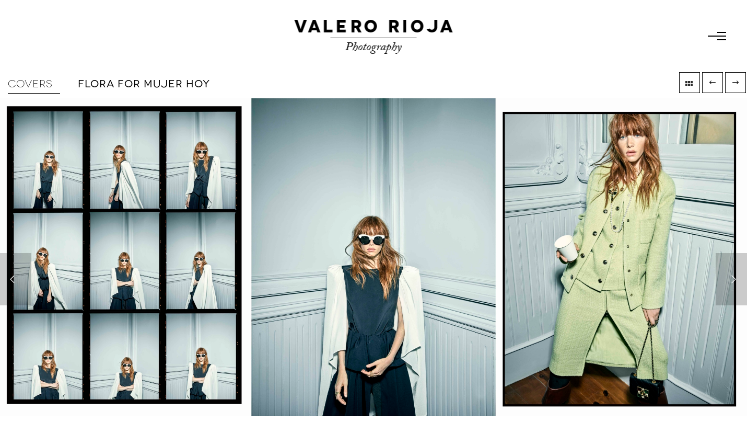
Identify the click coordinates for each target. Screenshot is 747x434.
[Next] (731, 279)
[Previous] (15, 279)
